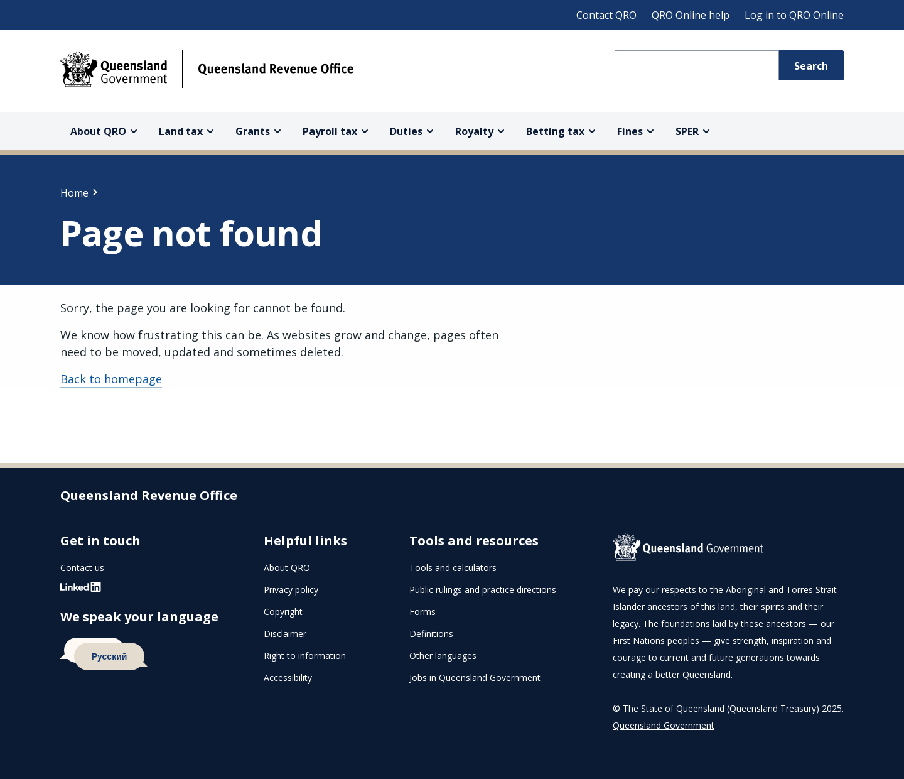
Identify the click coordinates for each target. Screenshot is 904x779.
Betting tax (555, 131)
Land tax (181, 131)
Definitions (431, 634)
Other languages (442, 656)
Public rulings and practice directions (482, 590)
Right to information (305, 656)
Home (74, 193)
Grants (252, 131)
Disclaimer (285, 634)
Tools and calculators (453, 568)
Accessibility (288, 678)
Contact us (82, 568)
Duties (406, 131)
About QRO (98, 131)
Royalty (474, 131)
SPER (687, 131)
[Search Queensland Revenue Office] (697, 65)
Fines (630, 131)
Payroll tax (330, 131)
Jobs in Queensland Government (475, 678)
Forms (422, 612)
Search (811, 66)
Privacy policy (291, 590)
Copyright (283, 612)
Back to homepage (111, 378)
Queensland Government (663, 725)
